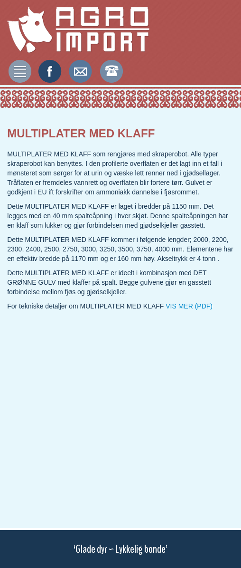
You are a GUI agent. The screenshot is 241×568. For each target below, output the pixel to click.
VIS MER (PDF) (189, 306)
